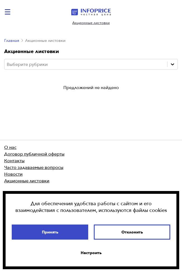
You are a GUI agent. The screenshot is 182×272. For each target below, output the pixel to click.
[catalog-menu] (8, 12)
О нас (10, 147)
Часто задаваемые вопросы (33, 167)
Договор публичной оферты (34, 154)
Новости (13, 174)
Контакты (14, 160)
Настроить (91, 252)
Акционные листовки (91, 22)
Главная (11, 40)
